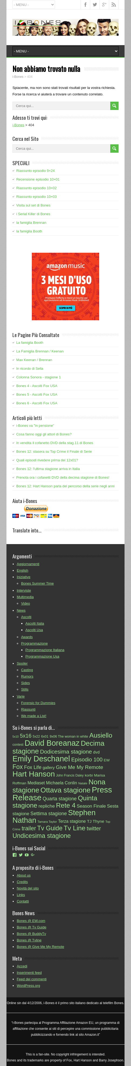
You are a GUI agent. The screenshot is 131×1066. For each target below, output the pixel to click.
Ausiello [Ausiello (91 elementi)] (100, 735)
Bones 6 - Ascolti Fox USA (36, 403)
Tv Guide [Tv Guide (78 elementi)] (50, 828)
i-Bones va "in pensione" (35, 426)
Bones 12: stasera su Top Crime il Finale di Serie (54, 451)
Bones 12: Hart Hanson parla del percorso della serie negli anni (65, 486)
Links (21, 895)
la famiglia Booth (29, 231)
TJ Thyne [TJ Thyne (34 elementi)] (95, 821)
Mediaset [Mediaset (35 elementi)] (36, 783)
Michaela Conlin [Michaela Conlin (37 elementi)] (61, 782)
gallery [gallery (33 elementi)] (49, 767)
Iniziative (23, 577)
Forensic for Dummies (38, 703)
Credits (22, 882)
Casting (27, 670)
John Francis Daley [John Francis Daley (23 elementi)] (70, 775)
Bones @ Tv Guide (31, 927)
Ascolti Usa (34, 630)
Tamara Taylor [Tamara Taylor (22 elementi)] (47, 821)
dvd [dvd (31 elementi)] (96, 752)
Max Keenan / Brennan (34, 360)
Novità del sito (28, 888)
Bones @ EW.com (31, 921)
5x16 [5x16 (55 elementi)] (26, 736)
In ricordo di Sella (29, 369)
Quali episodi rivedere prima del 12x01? (47, 460)
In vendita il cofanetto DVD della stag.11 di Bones (54, 443)
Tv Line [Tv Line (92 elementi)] (74, 828)
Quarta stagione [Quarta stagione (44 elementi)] (60, 798)
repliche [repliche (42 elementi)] (47, 806)
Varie (21, 696)
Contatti (23, 901)
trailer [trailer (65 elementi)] (29, 828)
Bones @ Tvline (29, 940)
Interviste (24, 590)
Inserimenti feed (29, 973)
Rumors (27, 676)
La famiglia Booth (29, 343)
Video (25, 603)
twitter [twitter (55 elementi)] (94, 828)
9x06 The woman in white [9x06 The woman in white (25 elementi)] (69, 736)
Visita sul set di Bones (33, 205)
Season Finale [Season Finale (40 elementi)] (91, 806)
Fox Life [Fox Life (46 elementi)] (33, 767)
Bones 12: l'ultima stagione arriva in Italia (48, 469)
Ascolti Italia (34, 623)
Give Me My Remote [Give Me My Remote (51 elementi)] (79, 767)
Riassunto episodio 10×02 (36, 188)
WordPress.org (28, 986)
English (22, 570)
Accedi (22, 966)
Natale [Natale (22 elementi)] (82, 783)
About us (23, 875)
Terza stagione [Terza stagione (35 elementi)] (72, 821)
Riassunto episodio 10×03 (36, 197)
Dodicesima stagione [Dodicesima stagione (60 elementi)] (66, 751)
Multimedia (25, 597)
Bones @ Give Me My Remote (40, 947)
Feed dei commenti (32, 979)
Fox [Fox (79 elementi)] (17, 766)
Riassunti (28, 709)
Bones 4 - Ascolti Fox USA (36, 386)
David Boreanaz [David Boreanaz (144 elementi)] (52, 743)
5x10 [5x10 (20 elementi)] (15, 736)
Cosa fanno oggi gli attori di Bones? (43, 434)
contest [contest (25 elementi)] (17, 745)
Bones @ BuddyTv (31, 934)
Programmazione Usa (42, 656)
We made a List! (33, 716)
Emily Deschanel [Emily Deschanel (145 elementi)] (41, 758)
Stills (24, 689)
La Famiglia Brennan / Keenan (40, 351)
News (21, 610)
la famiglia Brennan (31, 223)
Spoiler (22, 663)
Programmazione (34, 643)
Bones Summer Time (37, 583)
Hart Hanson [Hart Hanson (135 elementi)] (33, 774)
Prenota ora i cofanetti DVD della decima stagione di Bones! (62, 477)
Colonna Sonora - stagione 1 (38, 377)
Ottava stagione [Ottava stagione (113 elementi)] (65, 790)
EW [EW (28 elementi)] (107, 760)
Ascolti (26, 617)
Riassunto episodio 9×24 (35, 171)
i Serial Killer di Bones (33, 214)
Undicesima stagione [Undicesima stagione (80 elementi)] (41, 835)
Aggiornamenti (28, 564)
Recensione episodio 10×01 (38, 179)
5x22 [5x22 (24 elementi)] (36, 736)
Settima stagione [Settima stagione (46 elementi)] (48, 813)
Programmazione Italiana (44, 650)
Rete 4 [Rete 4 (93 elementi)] (66, 805)
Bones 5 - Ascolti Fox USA (36, 394)
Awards (27, 637)
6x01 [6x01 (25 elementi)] (45, 736)
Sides (25, 683)
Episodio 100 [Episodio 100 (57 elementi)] (86, 759)
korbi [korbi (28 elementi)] (89, 775)
